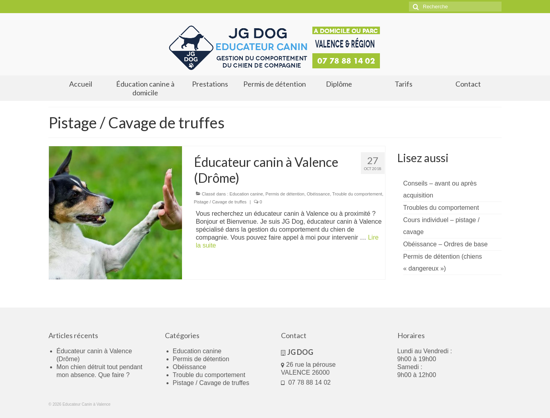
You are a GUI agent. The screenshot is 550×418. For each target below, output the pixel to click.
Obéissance (318, 194)
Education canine (246, 194)
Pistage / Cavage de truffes (220, 201)
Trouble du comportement (357, 194)
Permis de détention (284, 194)
